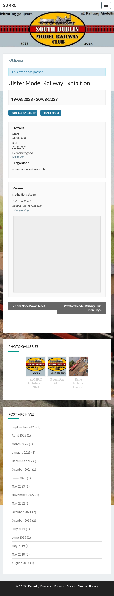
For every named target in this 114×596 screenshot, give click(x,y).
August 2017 (20, 563)
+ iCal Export (50, 112)
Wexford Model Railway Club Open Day (82, 308)
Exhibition (18, 157)
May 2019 (18, 546)
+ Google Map (20, 210)
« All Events (15, 60)
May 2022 (18, 503)
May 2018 (18, 554)
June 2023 (19, 478)
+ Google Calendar (23, 112)
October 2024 (21, 469)
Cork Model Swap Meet (29, 306)
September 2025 (24, 427)
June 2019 (19, 537)
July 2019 (18, 529)
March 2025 (20, 444)
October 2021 (21, 512)
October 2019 (21, 520)
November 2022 (23, 495)
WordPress (67, 586)
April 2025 (19, 435)
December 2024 (23, 461)
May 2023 (18, 486)
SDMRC (9, 5)
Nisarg (93, 586)
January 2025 (21, 452)
